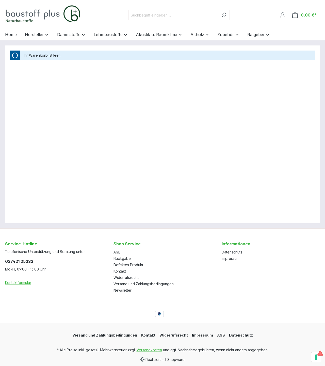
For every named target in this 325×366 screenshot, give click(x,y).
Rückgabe (122, 258)
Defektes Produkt (128, 265)
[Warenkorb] (304, 15)
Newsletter (122, 290)
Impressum (230, 258)
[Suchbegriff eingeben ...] (173, 15)
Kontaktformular (18, 282)
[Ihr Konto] (283, 15)
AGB (117, 252)
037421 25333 (19, 261)
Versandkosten (149, 350)
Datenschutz (232, 252)
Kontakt (119, 271)
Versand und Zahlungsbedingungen (143, 284)
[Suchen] (224, 15)
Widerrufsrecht (126, 277)
